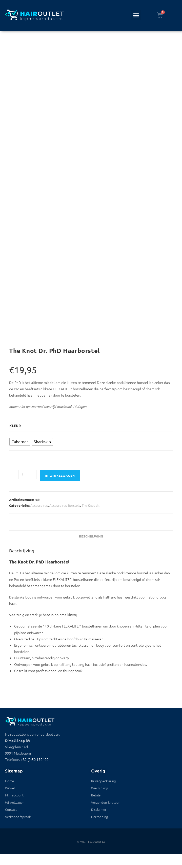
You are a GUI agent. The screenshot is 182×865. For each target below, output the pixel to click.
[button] (136, 15)
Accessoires (39, 505)
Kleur (15, 425)
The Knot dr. (90, 505)
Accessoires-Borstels (64, 505)
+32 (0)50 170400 (35, 759)
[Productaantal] (22, 474)
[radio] (20, 441)
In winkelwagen (60, 475)
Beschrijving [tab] (91, 536)
